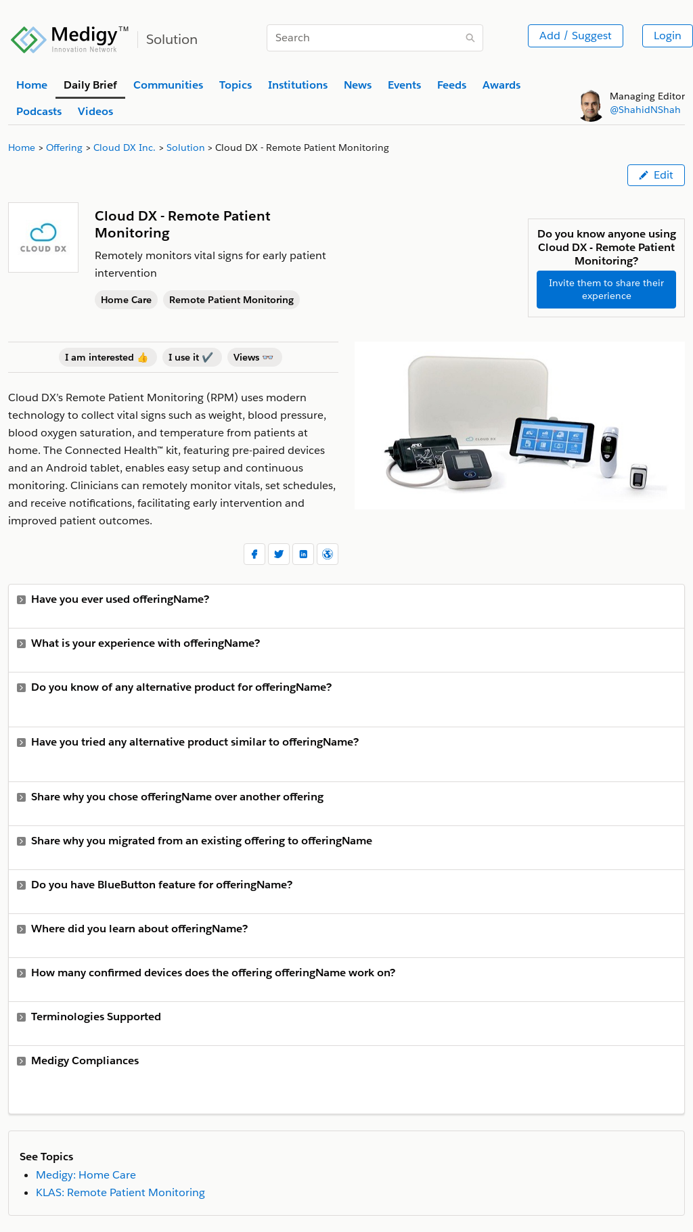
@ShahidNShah (645, 110)
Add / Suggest (575, 35)
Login (667, 35)
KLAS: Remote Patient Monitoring (120, 1192)
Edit (656, 175)
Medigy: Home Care (86, 1175)
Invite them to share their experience (606, 289)
